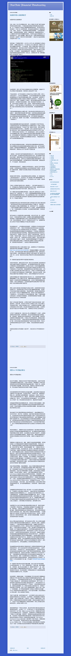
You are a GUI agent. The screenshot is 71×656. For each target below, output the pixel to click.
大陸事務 (52, 157)
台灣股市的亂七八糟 (54, 160)
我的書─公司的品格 (54, 163)
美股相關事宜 (53, 166)
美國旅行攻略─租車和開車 (55, 204)
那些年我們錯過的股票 (54, 182)
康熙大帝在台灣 (53, 191)
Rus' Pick (52, 176)
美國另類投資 (53, 167)
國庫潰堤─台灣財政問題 (55, 169)
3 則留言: (17, 346)
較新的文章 (12, 648)
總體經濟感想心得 (53, 172)
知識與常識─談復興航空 (18, 15)
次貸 (51, 161)
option (51, 175)
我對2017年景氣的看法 (17, 370)
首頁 (28, 648)
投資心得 (52, 164)
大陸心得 (52, 155)
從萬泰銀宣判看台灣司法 (55, 188)
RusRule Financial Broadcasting (28, 5)
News (51, 173)
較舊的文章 (43, 648)
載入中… (51, 208)
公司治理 (52, 158)
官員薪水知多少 (53, 202)
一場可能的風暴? (53, 184)
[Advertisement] (27, 357)
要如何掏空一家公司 (54, 186)
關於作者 (52, 16)
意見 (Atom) (15, 650)
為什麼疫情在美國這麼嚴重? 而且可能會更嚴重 (55, 194)
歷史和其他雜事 (53, 170)
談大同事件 (52, 200)
